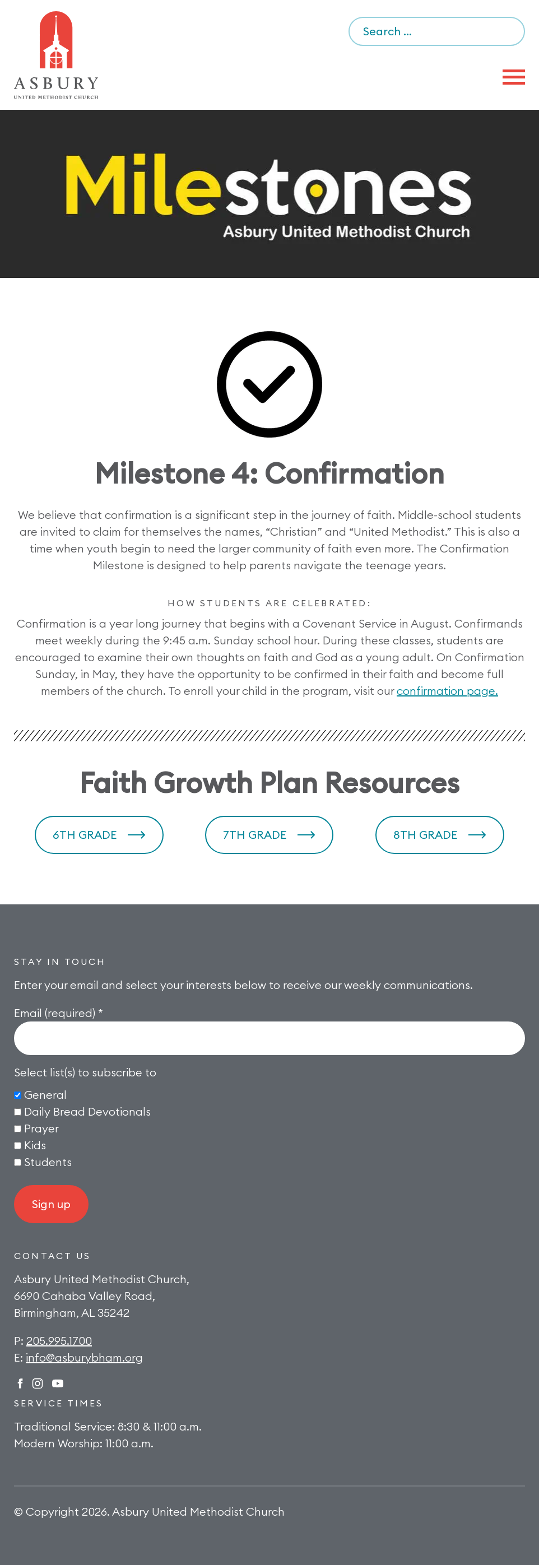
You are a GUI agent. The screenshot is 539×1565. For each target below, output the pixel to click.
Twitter (58, 1383)
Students (48, 1162)
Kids (35, 1145)
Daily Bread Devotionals (87, 1111)
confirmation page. (447, 691)
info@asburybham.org (84, 1357)
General (45, 1095)
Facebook (20, 1383)
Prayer (41, 1128)
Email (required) (58, 1013)
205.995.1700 (59, 1341)
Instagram (37, 1383)
